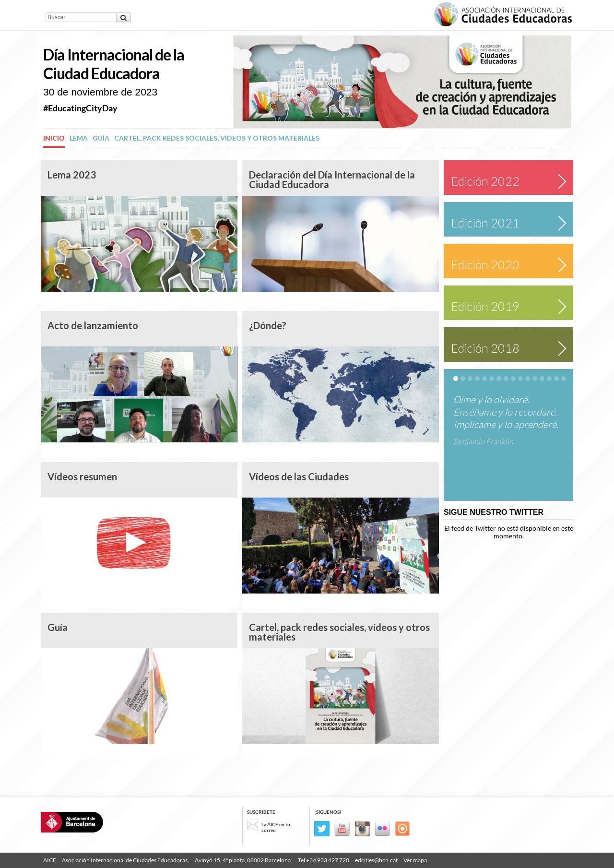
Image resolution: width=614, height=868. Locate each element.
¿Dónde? (267, 325)
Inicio (54, 138)
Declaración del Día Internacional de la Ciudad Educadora (332, 179)
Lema (79, 138)
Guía (101, 138)
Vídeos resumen (82, 476)
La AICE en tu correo (275, 827)
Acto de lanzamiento (92, 325)
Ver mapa (415, 860)
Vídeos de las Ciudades (299, 476)
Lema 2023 (71, 174)
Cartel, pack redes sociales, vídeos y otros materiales (216, 138)
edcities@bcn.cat (376, 860)
